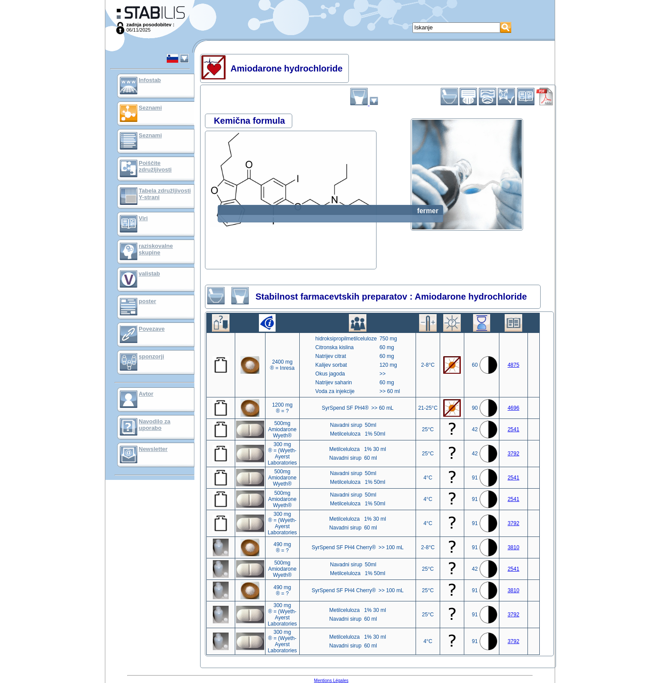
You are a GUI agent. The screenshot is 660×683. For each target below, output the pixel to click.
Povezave (152, 328)
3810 (514, 547)
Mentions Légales (331, 680)
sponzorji (151, 356)
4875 (514, 365)
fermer (427, 211)
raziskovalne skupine (156, 249)
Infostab (150, 80)
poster (147, 301)
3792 (514, 454)
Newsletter (153, 449)
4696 (514, 408)
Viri (143, 218)
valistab (149, 273)
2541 (514, 429)
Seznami (150, 107)
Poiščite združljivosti (155, 166)
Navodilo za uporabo (154, 424)
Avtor (146, 393)
